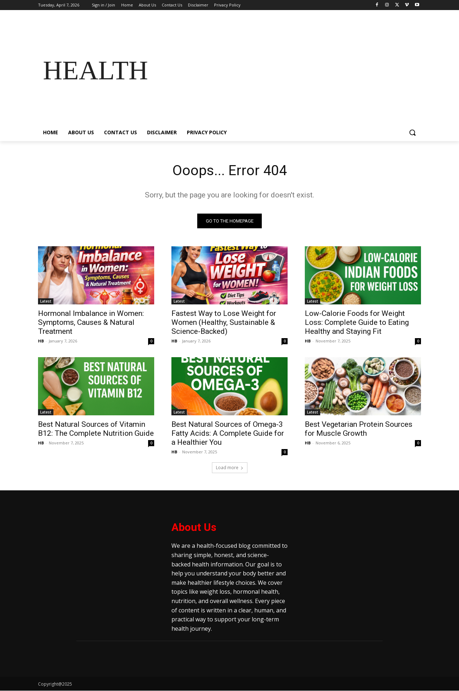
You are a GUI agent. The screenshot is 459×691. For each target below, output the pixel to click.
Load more (229, 468)
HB (41, 341)
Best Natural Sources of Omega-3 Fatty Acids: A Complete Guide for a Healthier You (227, 433)
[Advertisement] (287, 70)
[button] (412, 132)
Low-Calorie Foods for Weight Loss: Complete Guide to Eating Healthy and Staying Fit (357, 322)
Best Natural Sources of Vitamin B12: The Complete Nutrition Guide (96, 429)
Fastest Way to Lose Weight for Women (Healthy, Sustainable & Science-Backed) (223, 322)
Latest (45, 301)
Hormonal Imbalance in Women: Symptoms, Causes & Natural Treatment (91, 322)
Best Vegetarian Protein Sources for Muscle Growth (358, 429)
